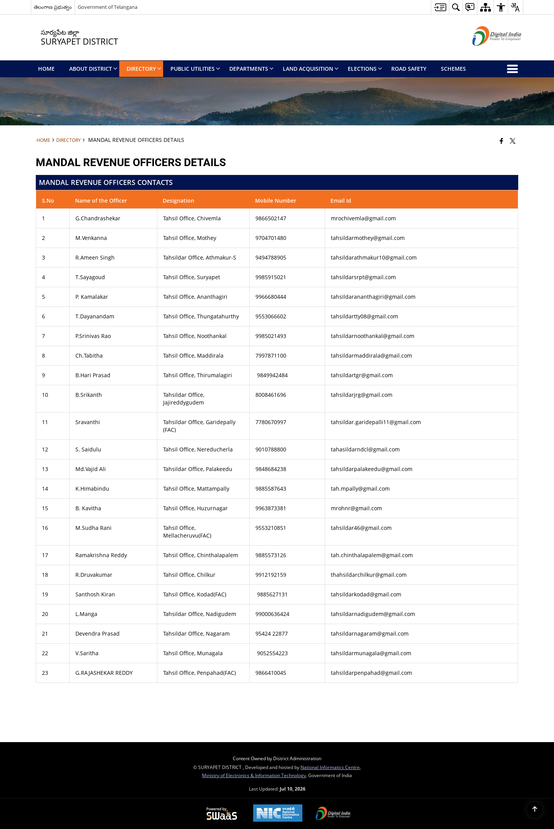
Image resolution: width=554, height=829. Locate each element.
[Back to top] (534, 809)
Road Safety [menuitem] (408, 68)
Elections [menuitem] (365, 68)
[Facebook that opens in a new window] (501, 141)
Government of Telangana (107, 6)
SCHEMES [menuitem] (453, 68)
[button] (455, 7)
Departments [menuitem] (251, 68)
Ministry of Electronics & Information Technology (254, 775)
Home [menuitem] (46, 68)
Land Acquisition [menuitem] (311, 68)
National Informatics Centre (330, 767)
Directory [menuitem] (144, 68)
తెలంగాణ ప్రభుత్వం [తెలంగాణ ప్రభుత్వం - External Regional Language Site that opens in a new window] (53, 6)
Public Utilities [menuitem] (195, 68)
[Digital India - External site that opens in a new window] (487, 52)
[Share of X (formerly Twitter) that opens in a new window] (512, 141)
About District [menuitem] (93, 68)
